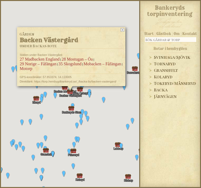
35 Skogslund (70, 64)
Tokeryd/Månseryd (175, 83)
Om (177, 34)
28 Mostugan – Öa (77, 59)
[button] (30, 122)
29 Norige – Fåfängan (38, 64)
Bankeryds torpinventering (169, 10)
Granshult (166, 70)
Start (149, 34)
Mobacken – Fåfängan (102, 64)
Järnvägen (165, 96)
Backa (161, 89)
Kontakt (189, 34)
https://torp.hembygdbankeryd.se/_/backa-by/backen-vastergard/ (75, 81)
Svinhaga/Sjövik (172, 57)
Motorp (26, 68)
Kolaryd (163, 76)
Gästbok (163, 34)
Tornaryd (165, 63)
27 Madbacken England (39, 59)
